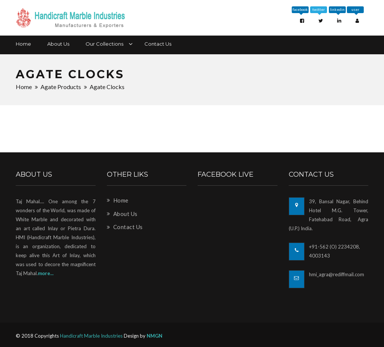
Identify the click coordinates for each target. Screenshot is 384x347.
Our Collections (107, 44)
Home (23, 44)
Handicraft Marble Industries (91, 336)
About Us (58, 44)
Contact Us (157, 44)
